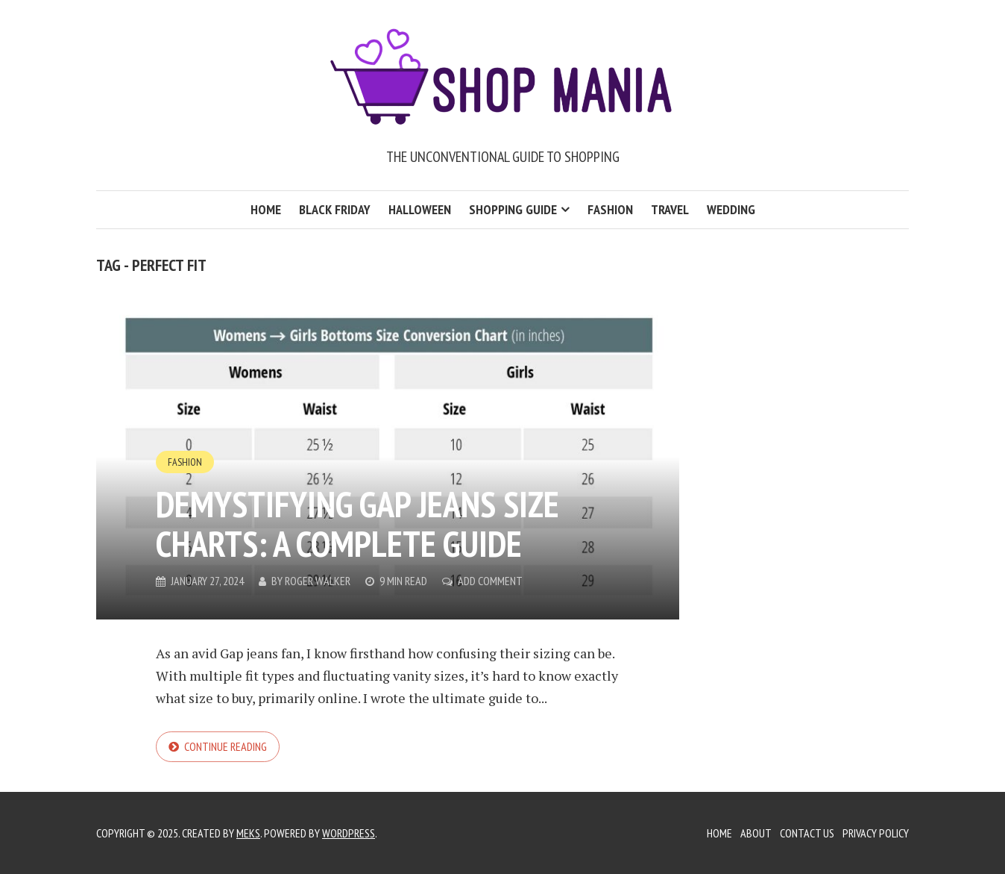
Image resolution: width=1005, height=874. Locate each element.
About (756, 832)
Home (266, 209)
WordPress (348, 832)
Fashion (610, 209)
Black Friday (335, 209)
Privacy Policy (875, 832)
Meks (248, 832)
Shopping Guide (513, 209)
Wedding (731, 209)
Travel (670, 209)
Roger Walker (317, 580)
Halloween (419, 209)
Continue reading (225, 746)
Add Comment (490, 580)
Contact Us (807, 832)
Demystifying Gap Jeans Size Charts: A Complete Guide (357, 523)
